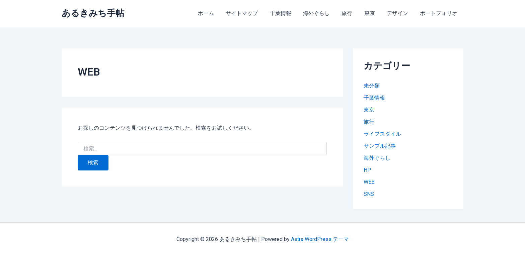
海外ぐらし (321, 13)
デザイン (399, 13)
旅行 (351, 13)
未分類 (372, 86)
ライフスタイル (382, 134)
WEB (369, 182)
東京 (372, 13)
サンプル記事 (380, 146)
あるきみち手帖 (93, 13)
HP (367, 170)
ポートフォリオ (439, 13)
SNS (369, 194)
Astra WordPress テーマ (320, 239)
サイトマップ (249, 13)
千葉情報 (286, 13)
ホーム (214, 13)
